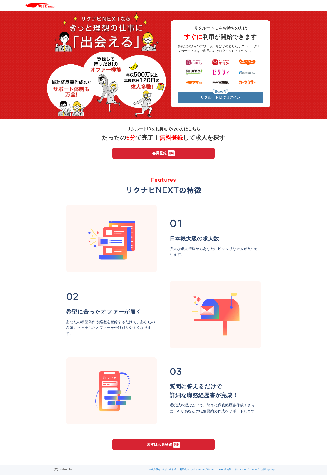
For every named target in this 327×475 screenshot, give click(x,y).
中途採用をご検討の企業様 (162, 469)
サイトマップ (241, 469)
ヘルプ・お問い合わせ (263, 469)
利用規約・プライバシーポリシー (197, 469)
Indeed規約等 (224, 469)
